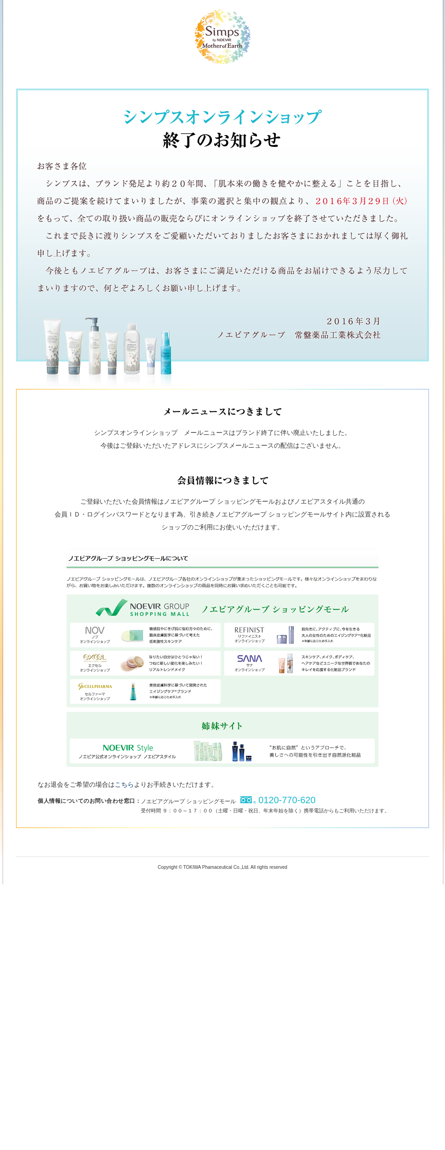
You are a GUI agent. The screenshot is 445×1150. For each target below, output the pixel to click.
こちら (124, 784)
